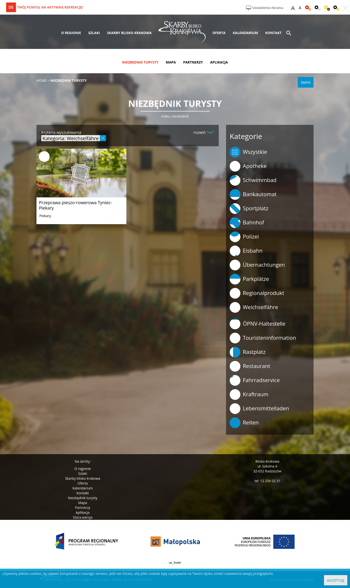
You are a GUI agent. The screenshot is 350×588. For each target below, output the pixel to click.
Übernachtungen (257, 265)
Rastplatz (248, 352)
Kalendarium (82, 488)
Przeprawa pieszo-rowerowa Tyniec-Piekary (75, 205)
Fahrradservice (255, 380)
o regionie (71, 32)
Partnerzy (82, 507)
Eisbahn (246, 251)
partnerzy (193, 62)
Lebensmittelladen (259, 408)
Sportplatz (249, 208)
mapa (171, 62)
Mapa (82, 502)
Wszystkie (248, 152)
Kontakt (83, 493)
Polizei (244, 236)
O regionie (82, 468)
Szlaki (82, 473)
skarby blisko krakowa (129, 32)
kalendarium (245, 32)
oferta (219, 32)
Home (41, 80)
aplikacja (219, 62)
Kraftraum (249, 394)
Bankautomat (253, 194)
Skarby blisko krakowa (82, 478)
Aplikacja (83, 512)
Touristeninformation (263, 338)
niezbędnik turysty (140, 62)
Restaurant (250, 366)
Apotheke (248, 166)
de (11, 7)
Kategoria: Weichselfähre (71, 138)
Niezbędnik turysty (82, 498)
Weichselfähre (254, 307)
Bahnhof (247, 222)
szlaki (94, 32)
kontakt (273, 32)
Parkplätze (249, 279)
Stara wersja (82, 517)
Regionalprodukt (257, 293)
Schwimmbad (253, 180)
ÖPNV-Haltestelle (257, 324)
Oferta (83, 483)
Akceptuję (335, 580)
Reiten (244, 422)
